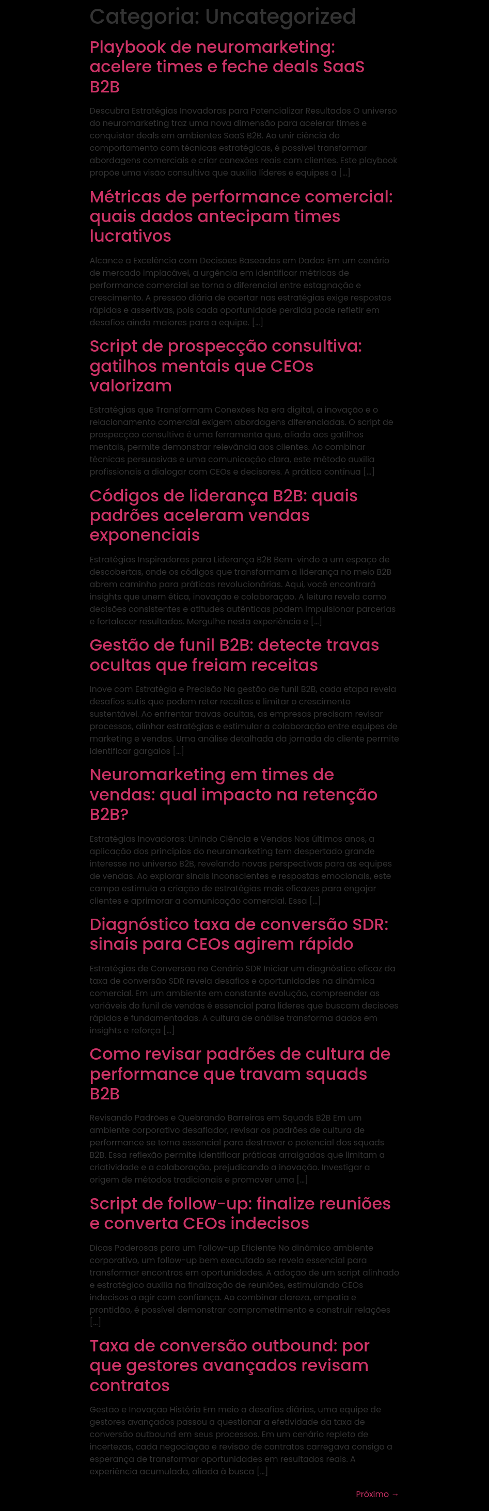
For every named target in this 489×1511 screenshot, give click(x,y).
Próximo (377, 1494)
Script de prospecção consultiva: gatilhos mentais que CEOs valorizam (226, 365)
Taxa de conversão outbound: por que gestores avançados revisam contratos (230, 1365)
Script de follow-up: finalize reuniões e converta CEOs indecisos (240, 1213)
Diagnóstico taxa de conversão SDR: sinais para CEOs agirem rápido (239, 933)
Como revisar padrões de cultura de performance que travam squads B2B (240, 1073)
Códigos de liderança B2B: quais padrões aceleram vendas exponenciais (224, 515)
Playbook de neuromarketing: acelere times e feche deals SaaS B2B (227, 66)
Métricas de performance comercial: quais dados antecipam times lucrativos (241, 216)
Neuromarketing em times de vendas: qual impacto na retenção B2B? (234, 794)
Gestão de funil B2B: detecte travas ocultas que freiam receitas (235, 654)
